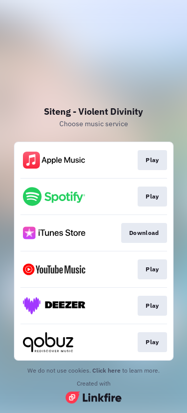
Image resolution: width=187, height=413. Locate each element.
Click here (106, 370)
